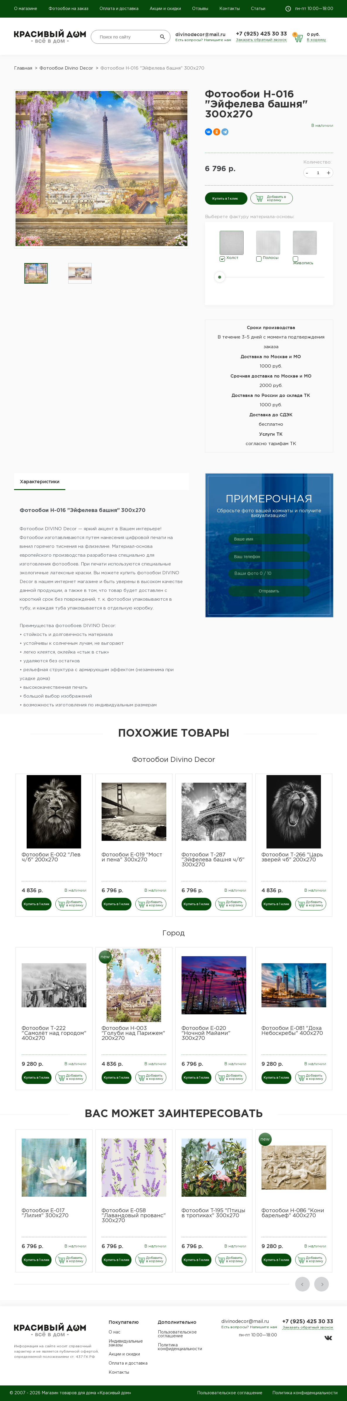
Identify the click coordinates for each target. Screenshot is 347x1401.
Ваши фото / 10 (252, 573)
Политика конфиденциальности (180, 1347)
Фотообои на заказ (68, 9)
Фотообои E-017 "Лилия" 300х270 (45, 1213)
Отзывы (200, 9)
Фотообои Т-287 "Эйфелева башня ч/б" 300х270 (213, 860)
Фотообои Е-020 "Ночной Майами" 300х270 (206, 1033)
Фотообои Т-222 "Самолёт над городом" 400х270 (54, 1033)
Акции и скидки (165, 9)
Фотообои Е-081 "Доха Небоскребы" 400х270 (292, 1031)
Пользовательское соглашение (177, 1334)
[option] (36, 273)
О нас (114, 1332)
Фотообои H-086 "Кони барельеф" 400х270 (292, 1213)
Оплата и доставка (119, 9)
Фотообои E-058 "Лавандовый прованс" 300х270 (134, 1215)
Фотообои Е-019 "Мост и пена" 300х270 (132, 857)
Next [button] (321, 1284)
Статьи (258, 9)
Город (174, 933)
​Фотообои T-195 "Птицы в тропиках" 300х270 (213, 1213)
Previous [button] (302, 1284)
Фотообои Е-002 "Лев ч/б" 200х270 (51, 857)
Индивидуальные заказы (126, 1343)
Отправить (269, 591)
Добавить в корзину (276, 199)
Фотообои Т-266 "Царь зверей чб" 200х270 (292, 857)
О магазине (26, 9)
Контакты (229, 9)
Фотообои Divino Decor (173, 760)
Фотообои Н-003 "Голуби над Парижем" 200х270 (133, 1033)
